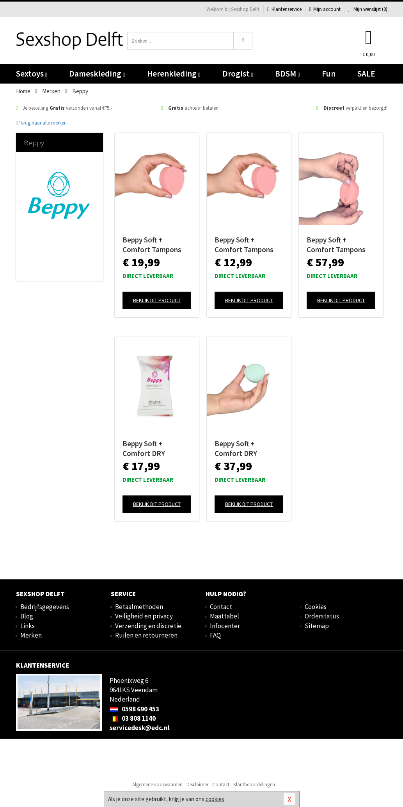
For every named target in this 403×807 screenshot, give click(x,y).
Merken (31, 635)
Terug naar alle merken (41, 122)
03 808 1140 (133, 718)
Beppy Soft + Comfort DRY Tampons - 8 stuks (151, 448)
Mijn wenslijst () (367, 9)
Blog (26, 616)
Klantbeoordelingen (254, 784)
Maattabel (224, 616)
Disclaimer (197, 784)
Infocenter (225, 626)
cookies (215, 799)
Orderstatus (322, 616)
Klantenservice (284, 9)
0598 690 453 (134, 709)
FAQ (215, 635)
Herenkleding (173, 73)
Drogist (237, 73)
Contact (221, 606)
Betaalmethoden (139, 606)
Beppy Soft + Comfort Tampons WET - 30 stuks (336, 245)
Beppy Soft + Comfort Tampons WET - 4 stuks (244, 245)
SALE (366, 73)
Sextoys (31, 73)
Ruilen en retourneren (146, 635)
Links (27, 626)
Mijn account (325, 9)
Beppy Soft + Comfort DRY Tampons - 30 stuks (246, 448)
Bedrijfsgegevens (44, 606)
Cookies (316, 606)
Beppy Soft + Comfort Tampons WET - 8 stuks (151, 245)
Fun (329, 73)
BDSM (287, 73)
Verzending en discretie (148, 626)
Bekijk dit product (157, 300)
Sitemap (317, 626)
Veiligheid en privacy (144, 616)
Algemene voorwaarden (157, 784)
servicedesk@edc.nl (140, 727)
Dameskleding (97, 73)
